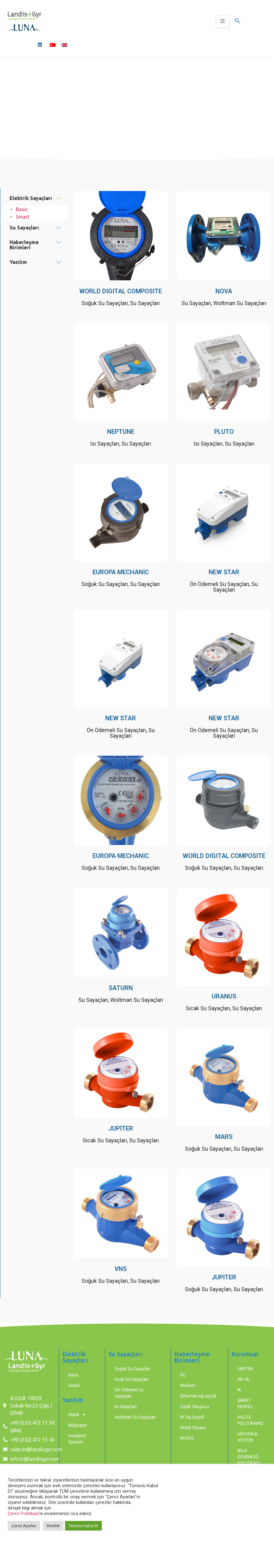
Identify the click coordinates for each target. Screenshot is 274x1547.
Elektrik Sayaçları (31, 198)
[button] (35, 198)
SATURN (121, 988)
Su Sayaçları (24, 227)
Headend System (77, 1438)
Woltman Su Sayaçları (239, 303)
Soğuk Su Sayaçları (104, 303)
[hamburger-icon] (223, 21)
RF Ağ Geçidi (192, 1417)
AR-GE (243, 1379)
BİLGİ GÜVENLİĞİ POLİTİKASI (248, 1456)
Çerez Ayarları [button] (23, 1525)
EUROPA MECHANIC (121, 572)
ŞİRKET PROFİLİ (245, 1403)
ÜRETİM (245, 1368)
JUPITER (120, 1128)
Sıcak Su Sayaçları (208, 1008)
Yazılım (18, 262)
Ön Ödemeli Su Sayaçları (219, 584)
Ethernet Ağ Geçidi (198, 1396)
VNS (121, 1269)
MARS (224, 1136)
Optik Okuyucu (194, 1406)
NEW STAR (224, 572)
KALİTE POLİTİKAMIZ (250, 1420)
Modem (187, 1385)
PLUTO (224, 431)
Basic (22, 209)
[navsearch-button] (237, 21)
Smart (22, 217)
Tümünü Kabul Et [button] (83, 1525)
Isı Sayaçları (104, 443)
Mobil (76, 1414)
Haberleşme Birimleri (24, 244)
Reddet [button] (53, 1525)
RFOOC (187, 1438)
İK (239, 1389)
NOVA (223, 291)
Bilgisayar (77, 1425)
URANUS (224, 996)
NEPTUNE (120, 431)
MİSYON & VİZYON (247, 1437)
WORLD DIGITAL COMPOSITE (120, 291)
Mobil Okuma (193, 1427)
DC (183, 1374)
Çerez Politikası (23, 1513)
